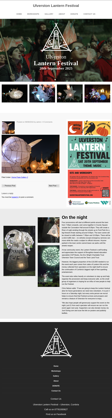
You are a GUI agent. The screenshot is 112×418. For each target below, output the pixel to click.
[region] (56, 50)
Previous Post (8, 186)
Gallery (49, 14)
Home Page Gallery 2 (20, 177)
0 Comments (47, 122)
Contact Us (90, 14)
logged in (15, 197)
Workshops (33, 14)
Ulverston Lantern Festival (56, 5)
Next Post (54, 186)
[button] (3, 50)
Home (19, 14)
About (62, 14)
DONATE (74, 14)
